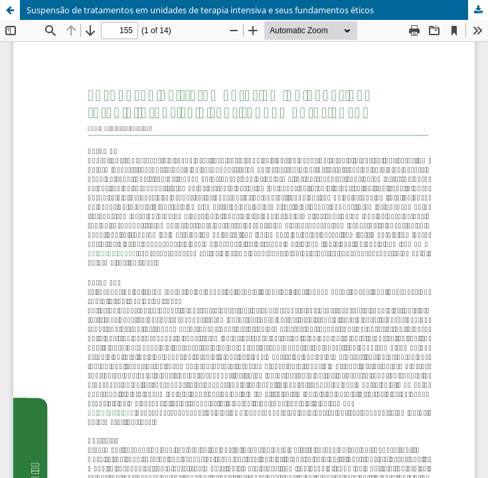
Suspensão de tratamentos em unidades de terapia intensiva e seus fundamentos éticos (200, 10)
